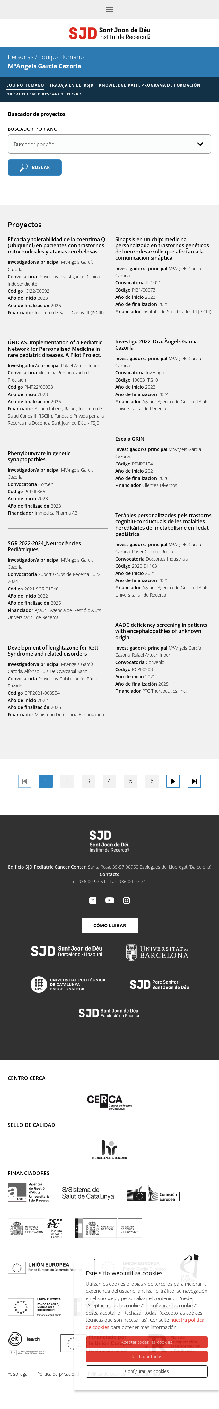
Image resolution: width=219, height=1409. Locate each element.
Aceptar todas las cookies (146, 1342)
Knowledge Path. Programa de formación (150, 85)
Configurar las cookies (147, 1371)
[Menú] (109, 9)
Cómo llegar (109, 925)
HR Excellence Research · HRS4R (43, 94)
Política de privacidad (58, 1374)
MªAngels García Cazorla (44, 66)
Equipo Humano (61, 56)
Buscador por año (32, 129)
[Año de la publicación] (109, 144)
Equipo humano (25, 85)
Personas (20, 56)
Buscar (41, 167)
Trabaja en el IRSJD (71, 85)
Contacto (110, 874)
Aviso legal (18, 1374)
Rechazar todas (147, 1356)
